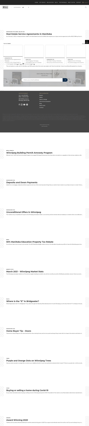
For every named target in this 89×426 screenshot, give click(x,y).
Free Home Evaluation (45, 101)
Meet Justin (42, 105)
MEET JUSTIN (71, 2)
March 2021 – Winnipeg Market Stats (25, 271)
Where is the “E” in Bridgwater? (22, 301)
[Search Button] (85, 7)
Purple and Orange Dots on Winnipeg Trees (28, 360)
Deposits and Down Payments (21, 182)
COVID (7, 388)
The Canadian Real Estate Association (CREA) (32, 116)
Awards (8, 417)
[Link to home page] (1, 2)
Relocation (50, 2)
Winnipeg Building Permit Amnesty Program (29, 153)
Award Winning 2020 (17, 420)
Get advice (42, 2)
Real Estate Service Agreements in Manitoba (29, 34)
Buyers (41, 95)
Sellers (41, 97)
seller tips (22, 31)
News (16, 31)
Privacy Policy (47, 124)
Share (87, 42)
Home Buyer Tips (10, 31)
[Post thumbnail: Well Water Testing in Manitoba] (55, 54)
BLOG (56, 2)
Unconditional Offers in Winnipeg (23, 212)
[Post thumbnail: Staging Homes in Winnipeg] (76, 54)
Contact (41, 107)
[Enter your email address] (42, 80)
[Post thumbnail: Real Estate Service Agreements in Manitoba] (13, 54)
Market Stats (9, 269)
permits (12, 150)
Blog (40, 103)
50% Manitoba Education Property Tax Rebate (29, 242)
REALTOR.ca (81, 116)
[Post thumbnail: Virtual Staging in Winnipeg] (34, 54)
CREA (49, 115)
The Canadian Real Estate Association (20, 117)
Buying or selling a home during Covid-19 (27, 390)
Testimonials (63, 2)
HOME (36, 2)
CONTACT (78, 2)
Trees (7, 358)
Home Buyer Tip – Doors (18, 331)
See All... (84, 43)
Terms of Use (42, 124)
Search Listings (43, 99)
